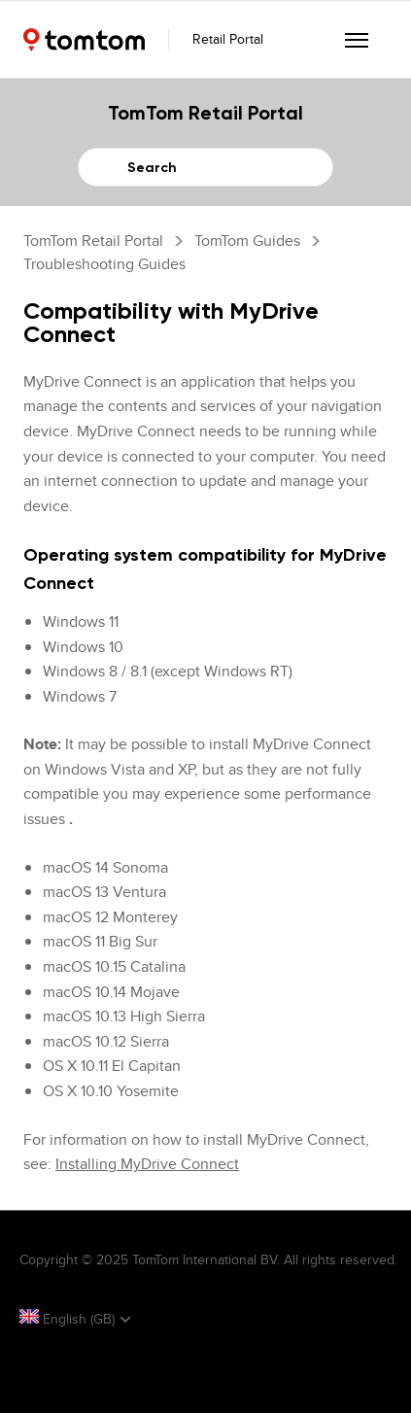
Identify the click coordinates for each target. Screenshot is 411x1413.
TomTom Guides (247, 240)
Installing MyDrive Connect (147, 1164)
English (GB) (69, 1318)
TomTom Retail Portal (93, 240)
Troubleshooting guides (104, 264)
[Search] (205, 167)
